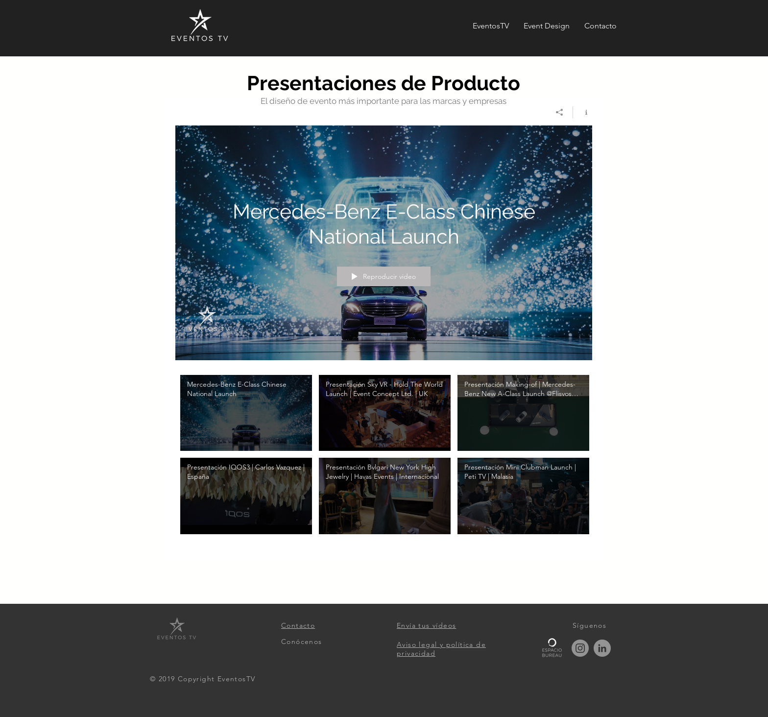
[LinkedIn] (602, 648)
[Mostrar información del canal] (582, 112)
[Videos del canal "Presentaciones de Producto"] (383, 460)
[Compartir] (559, 112)
